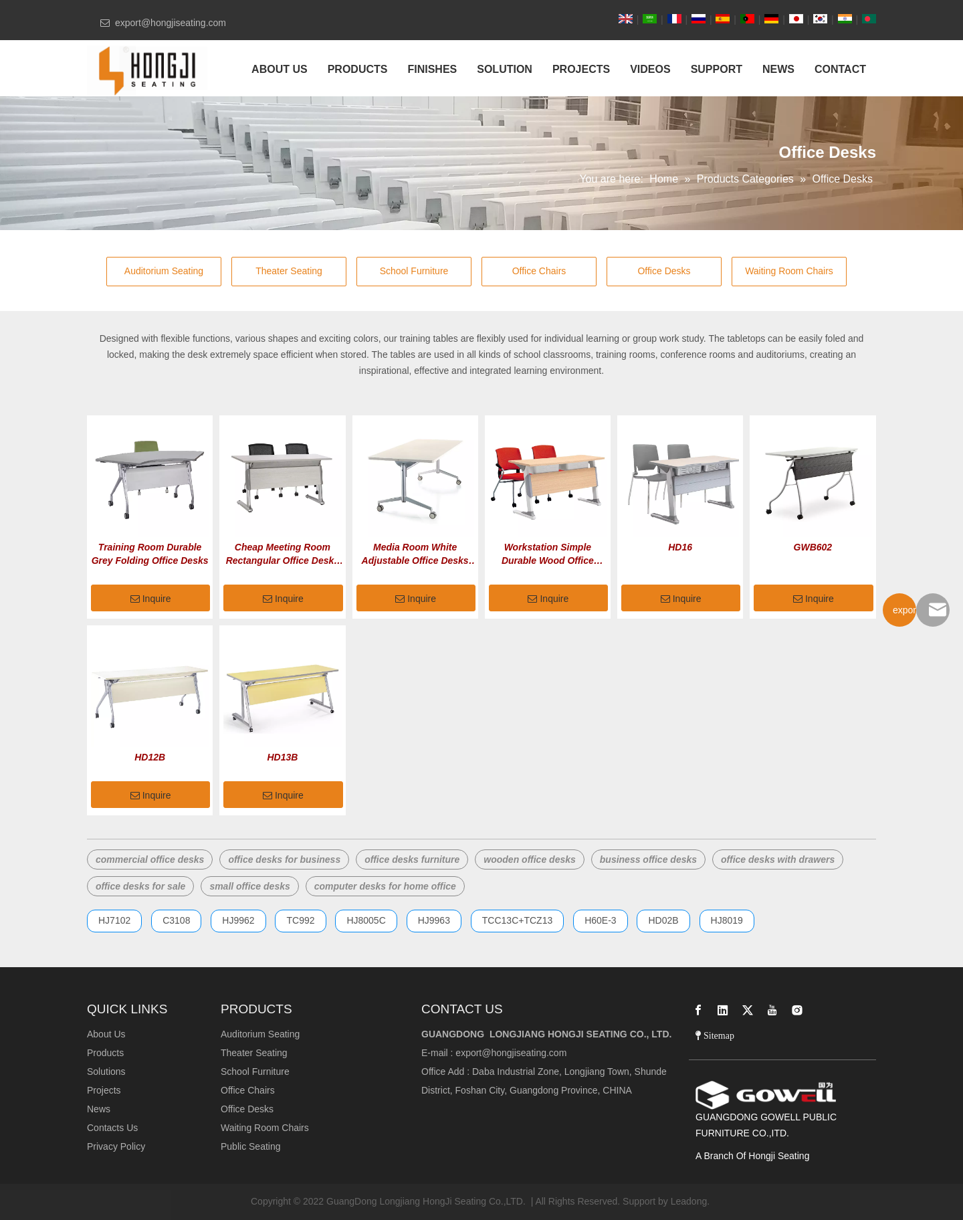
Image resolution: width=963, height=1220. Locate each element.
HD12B (149, 757)
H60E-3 (600, 920)
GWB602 (813, 547)
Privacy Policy (116, 1146)
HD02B (663, 920)
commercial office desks (150, 859)
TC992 (300, 920)
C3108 (176, 920)
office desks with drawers (778, 859)
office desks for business (284, 859)
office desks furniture (411, 859)
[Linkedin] (723, 1010)
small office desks (249, 886)
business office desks (648, 859)
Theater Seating (288, 271)
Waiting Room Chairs (789, 271)
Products (105, 1052)
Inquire (150, 599)
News (98, 1109)
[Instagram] (797, 1010)
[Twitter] (747, 1010)
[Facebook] (698, 1010)
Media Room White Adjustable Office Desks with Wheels (415, 554)
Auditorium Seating (163, 271)
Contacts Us (112, 1127)
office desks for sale (140, 886)
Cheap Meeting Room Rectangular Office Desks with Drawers (282, 554)
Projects (104, 1090)
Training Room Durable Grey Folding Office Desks (150, 554)
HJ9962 (238, 920)
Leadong (689, 1201)
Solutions (106, 1071)
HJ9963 (434, 920)
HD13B (282, 757)
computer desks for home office (385, 886)
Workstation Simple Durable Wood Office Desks (548, 554)
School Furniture (414, 271)
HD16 (680, 547)
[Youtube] (772, 1010)
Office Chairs (539, 271)
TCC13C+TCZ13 (517, 920)
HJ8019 (727, 920)
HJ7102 (114, 920)
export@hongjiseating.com (510, 1052)
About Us (106, 1034)
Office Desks (663, 271)
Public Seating (251, 1146)
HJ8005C (365, 920)
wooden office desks (529, 859)
